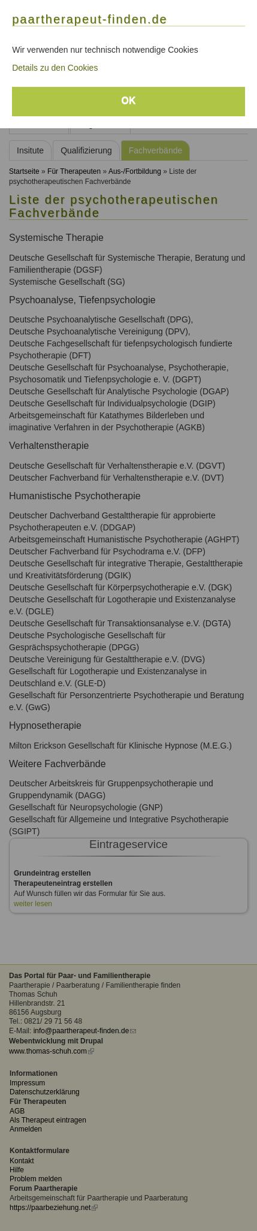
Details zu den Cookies (55, 68)
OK (128, 100)
